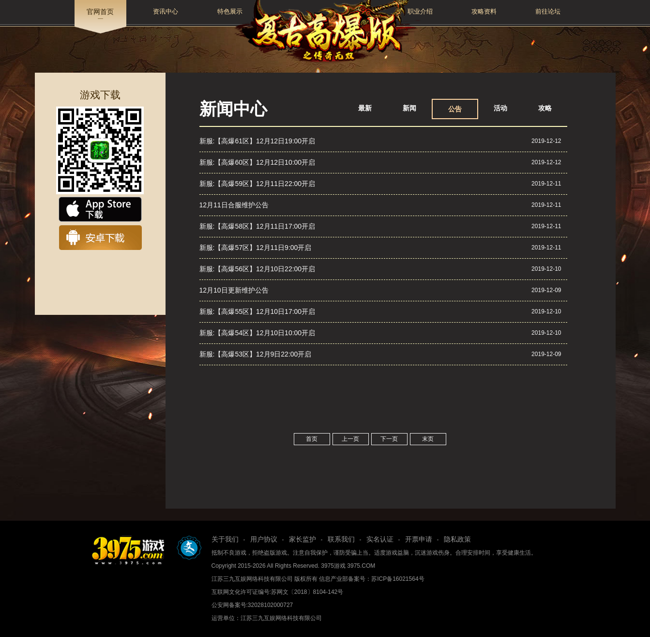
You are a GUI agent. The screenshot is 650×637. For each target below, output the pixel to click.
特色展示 (229, 11)
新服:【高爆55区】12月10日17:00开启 (257, 311)
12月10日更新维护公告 (234, 290)
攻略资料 (484, 11)
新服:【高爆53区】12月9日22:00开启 (255, 354)
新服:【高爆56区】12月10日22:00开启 (257, 269)
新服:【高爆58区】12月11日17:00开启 (257, 226)
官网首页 (100, 12)
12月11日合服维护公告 (234, 205)
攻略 (545, 108)
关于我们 (225, 539)
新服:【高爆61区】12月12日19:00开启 (257, 141)
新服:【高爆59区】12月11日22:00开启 (257, 183)
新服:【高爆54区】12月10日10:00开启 (257, 333)
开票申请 (418, 539)
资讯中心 (165, 11)
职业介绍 (420, 11)
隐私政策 (457, 539)
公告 (455, 109)
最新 (365, 108)
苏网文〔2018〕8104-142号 (307, 592)
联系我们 (341, 539)
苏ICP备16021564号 (397, 578)
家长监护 (302, 539)
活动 (500, 108)
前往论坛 (547, 11)
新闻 (409, 108)
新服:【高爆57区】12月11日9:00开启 (255, 247)
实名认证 (379, 539)
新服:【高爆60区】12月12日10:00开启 (257, 162)
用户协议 (263, 539)
